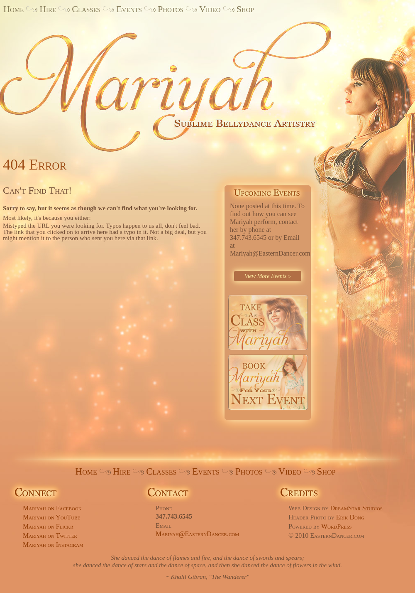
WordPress (336, 526)
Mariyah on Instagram (53, 544)
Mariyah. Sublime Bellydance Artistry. (179, 80)
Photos (170, 9)
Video (210, 9)
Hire (47, 9)
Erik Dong (350, 517)
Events (129, 9)
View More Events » (267, 276)
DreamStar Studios (356, 508)
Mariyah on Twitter (50, 535)
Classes (86, 9)
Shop (245, 9)
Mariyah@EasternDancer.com (197, 533)
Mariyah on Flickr (48, 526)
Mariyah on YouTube (51, 517)
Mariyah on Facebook (52, 508)
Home (13, 9)
